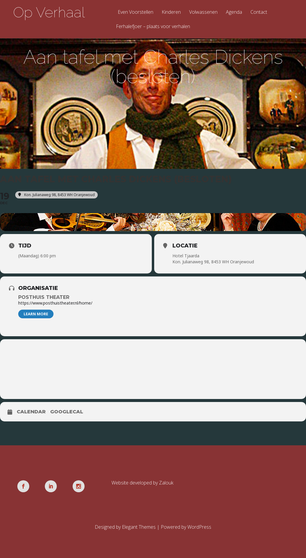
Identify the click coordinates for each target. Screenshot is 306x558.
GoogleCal (66, 412)
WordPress (199, 527)
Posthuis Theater (43, 297)
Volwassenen (203, 12)
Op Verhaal (49, 12)
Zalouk (166, 482)
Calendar (31, 412)
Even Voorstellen (135, 12)
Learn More (36, 314)
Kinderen (171, 12)
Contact (258, 12)
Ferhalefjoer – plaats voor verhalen (153, 27)
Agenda (234, 12)
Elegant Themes (139, 527)
